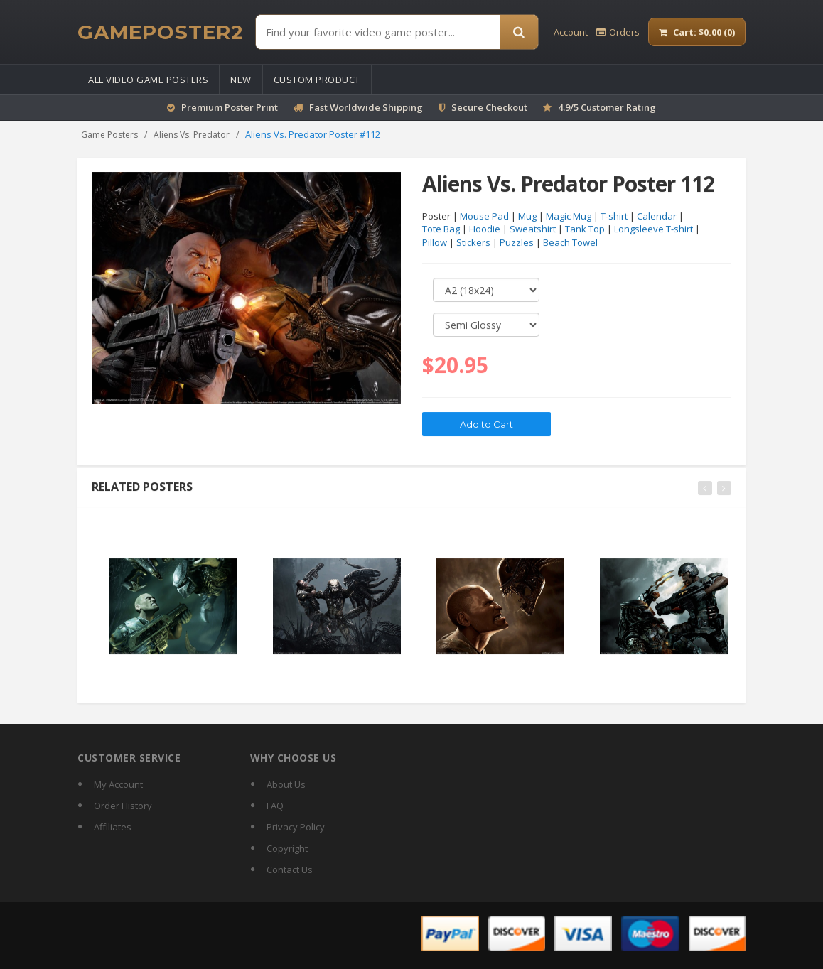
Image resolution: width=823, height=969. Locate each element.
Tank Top (585, 229)
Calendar (657, 216)
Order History (123, 805)
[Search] (519, 32)
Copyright (287, 848)
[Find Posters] (378, 32)
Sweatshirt (533, 229)
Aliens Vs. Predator (192, 135)
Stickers (473, 243)
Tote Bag (441, 229)
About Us (286, 784)
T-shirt (614, 216)
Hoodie (484, 229)
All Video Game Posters (148, 79)
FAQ (275, 805)
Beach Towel (570, 243)
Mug (527, 216)
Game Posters (109, 135)
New (241, 79)
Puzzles (517, 243)
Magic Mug (568, 216)
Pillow (434, 243)
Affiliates (112, 827)
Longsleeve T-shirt (653, 229)
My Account (118, 784)
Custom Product (317, 79)
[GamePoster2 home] (160, 32)
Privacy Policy (296, 827)
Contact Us (290, 869)
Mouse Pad (484, 216)
